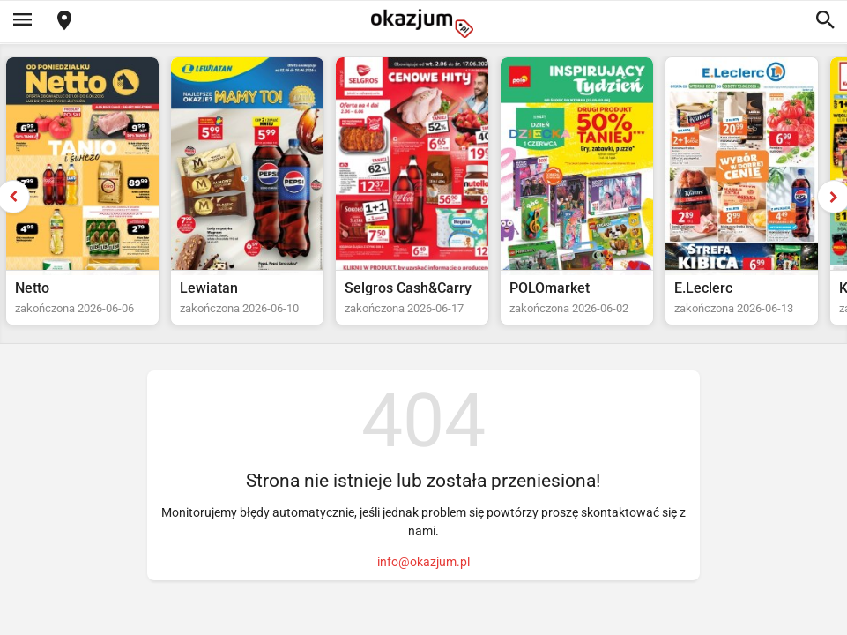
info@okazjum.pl (423, 562)
